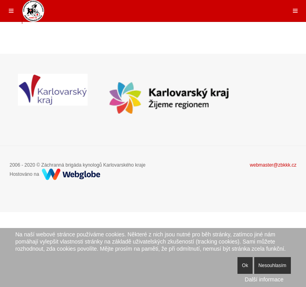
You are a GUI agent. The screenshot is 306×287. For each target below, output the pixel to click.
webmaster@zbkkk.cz (273, 165)
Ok (245, 265)
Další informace (264, 279)
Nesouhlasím (272, 265)
